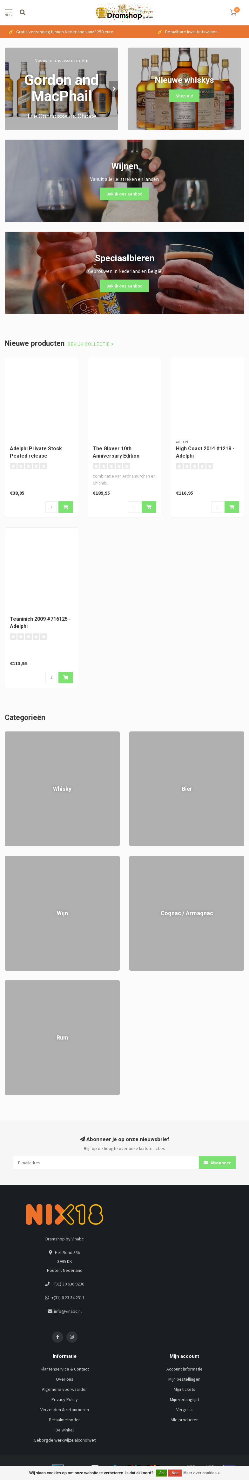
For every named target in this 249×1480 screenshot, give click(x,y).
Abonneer (217, 1163)
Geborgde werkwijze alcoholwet (65, 1440)
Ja (161, 1473)
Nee (175, 1473)
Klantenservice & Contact (65, 1369)
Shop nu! (184, 96)
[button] (9, 89)
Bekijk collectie (91, 344)
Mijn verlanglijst (184, 1399)
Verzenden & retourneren (64, 1409)
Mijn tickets (184, 1389)
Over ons (64, 1379)
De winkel (65, 1430)
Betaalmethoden (65, 1420)
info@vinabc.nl (68, 1311)
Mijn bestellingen (184, 1379)
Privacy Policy (64, 1399)
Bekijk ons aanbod (124, 194)
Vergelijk (184, 1409)
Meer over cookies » (201, 1473)
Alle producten (185, 1420)
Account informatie (184, 1369)
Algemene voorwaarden (65, 1389)
